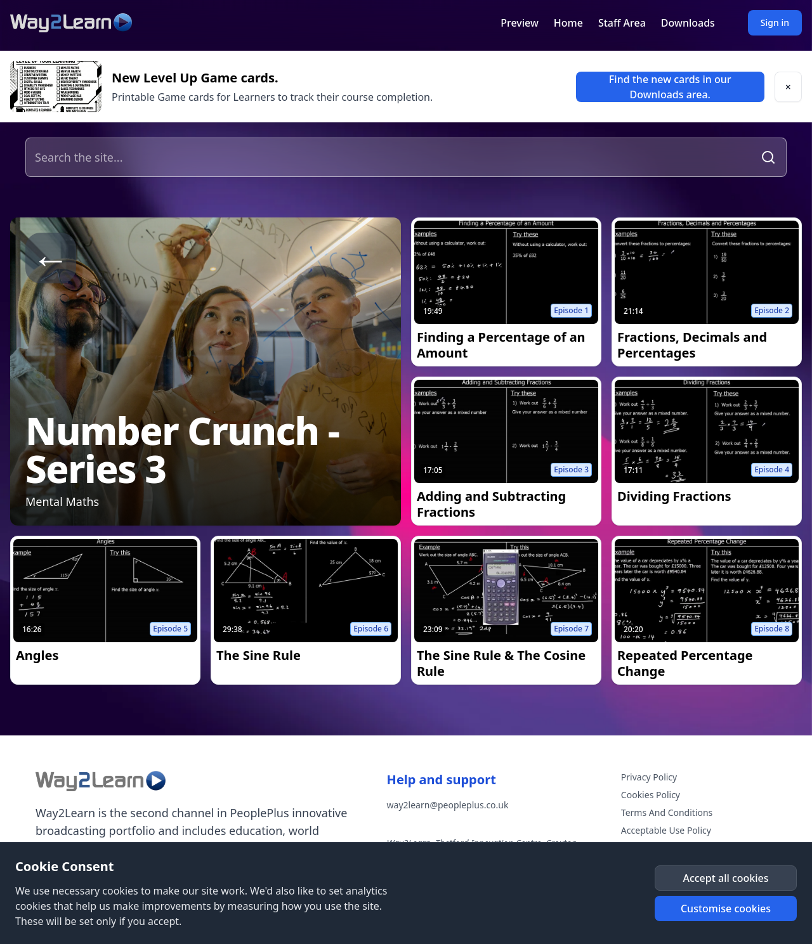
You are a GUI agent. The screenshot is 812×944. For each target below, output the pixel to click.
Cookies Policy (650, 795)
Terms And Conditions (666, 812)
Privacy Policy (649, 777)
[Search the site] (391, 157)
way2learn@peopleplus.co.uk (448, 805)
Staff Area (622, 23)
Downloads (688, 23)
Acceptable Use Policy (666, 830)
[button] (788, 87)
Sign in (775, 22)
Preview (520, 23)
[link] (670, 87)
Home (568, 23)
